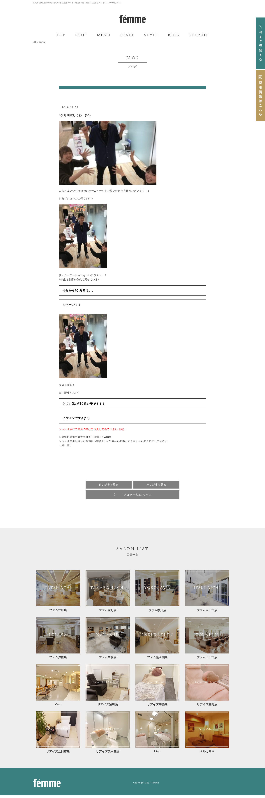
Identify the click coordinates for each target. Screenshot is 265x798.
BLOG (174, 35)
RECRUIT (199, 35)
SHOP (81, 35)
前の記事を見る (108, 485)
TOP (61, 35)
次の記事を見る (156, 485)
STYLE (151, 35)
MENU (104, 35)
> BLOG (41, 42)
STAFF (127, 35)
